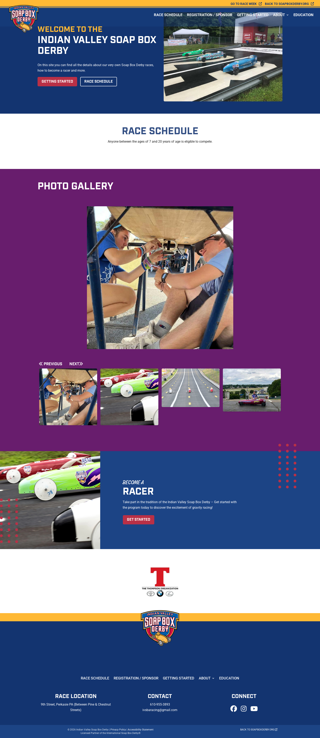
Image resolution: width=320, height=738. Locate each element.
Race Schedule (168, 18)
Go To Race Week (244, 4)
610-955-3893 (160, 704)
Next (74, 364)
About (279, 18)
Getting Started (253, 18)
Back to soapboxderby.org (287, 4)
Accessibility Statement (140, 729)
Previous (53, 364)
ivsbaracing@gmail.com (159, 710)
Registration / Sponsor (209, 18)
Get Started (138, 519)
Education (303, 18)
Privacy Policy (118, 729)
